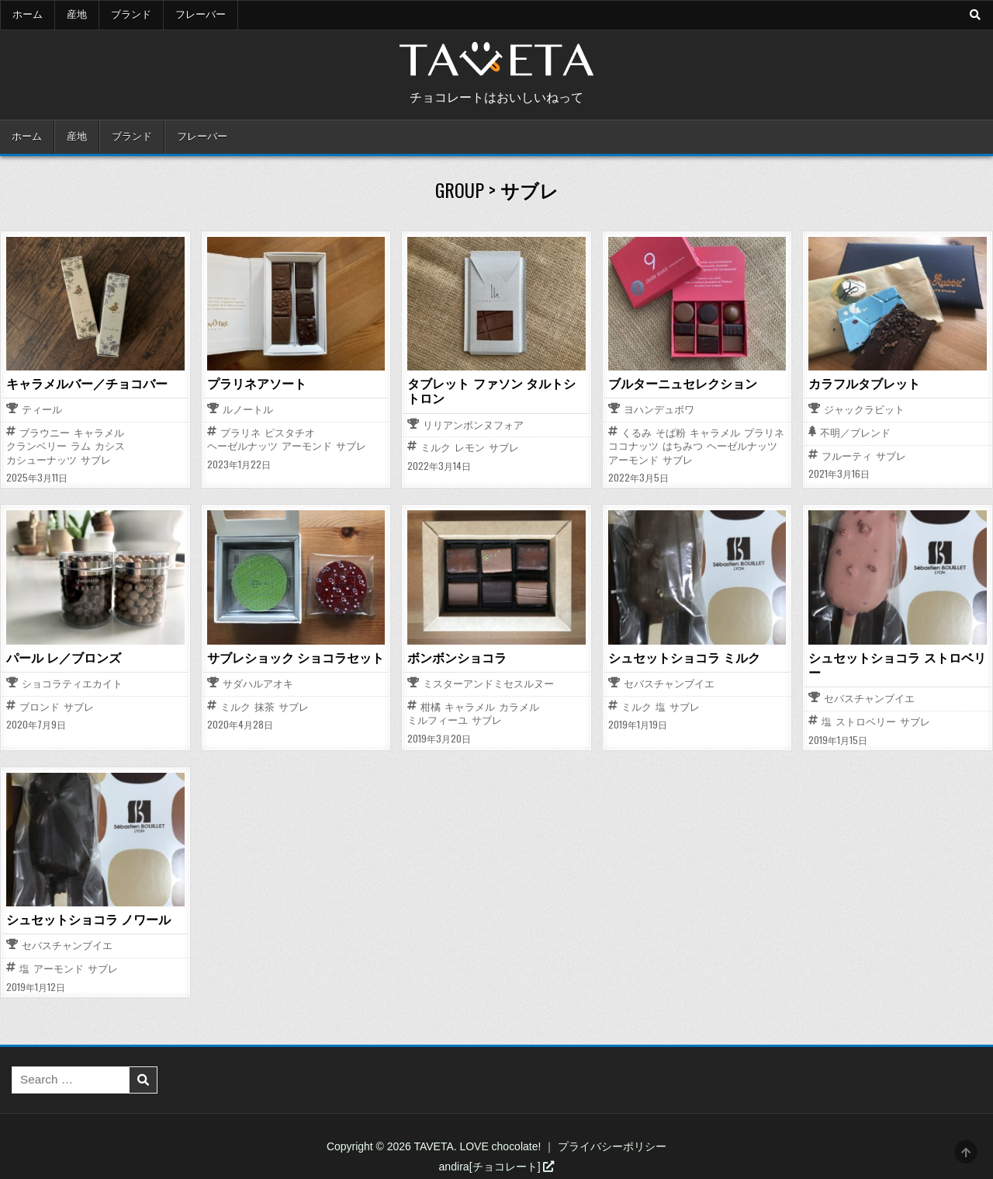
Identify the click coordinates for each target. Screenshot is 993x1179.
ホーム (27, 15)
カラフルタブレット (864, 384)
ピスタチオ (290, 433)
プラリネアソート (256, 384)
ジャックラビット (864, 410)
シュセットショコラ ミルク (684, 658)
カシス (110, 446)
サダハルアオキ (258, 684)
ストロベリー (866, 722)
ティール (42, 410)
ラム (81, 446)
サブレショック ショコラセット (295, 658)
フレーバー (200, 15)
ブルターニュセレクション (682, 384)
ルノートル (248, 410)
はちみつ (683, 446)
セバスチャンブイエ (669, 684)
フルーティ (847, 456)
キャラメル (99, 433)
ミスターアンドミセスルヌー (488, 684)
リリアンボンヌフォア (473, 426)
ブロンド (39, 707)
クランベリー (36, 446)
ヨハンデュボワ (659, 410)
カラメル (519, 707)
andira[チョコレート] (497, 1166)
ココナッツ (633, 446)
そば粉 (671, 433)
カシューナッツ (41, 460)
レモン (470, 447)
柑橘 (430, 707)
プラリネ (240, 433)
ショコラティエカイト (72, 684)
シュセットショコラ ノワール (88, 920)
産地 (77, 15)
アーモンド (307, 446)
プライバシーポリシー (612, 1146)
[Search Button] (975, 14)
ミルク (435, 447)
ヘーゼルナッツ (242, 446)
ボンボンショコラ (457, 658)
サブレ (96, 460)
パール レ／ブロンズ (63, 658)
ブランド (131, 15)
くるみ (636, 433)
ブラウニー (44, 433)
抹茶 (264, 707)
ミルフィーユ (437, 720)
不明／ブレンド (855, 433)
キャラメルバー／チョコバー (87, 384)
